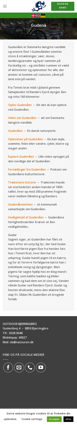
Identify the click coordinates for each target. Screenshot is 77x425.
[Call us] (30, 367)
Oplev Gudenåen (20, 105)
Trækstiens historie (22, 182)
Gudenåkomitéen (20, 204)
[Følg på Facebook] (8, 367)
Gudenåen (15, 131)
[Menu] (5, 6)
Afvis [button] (68, 419)
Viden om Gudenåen (22, 118)
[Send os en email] (19, 367)
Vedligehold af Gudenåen (26, 217)
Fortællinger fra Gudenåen (27, 169)
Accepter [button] (54, 419)
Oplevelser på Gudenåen (25, 139)
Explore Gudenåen (21, 157)
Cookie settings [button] (31, 419)
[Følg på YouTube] (41, 367)
